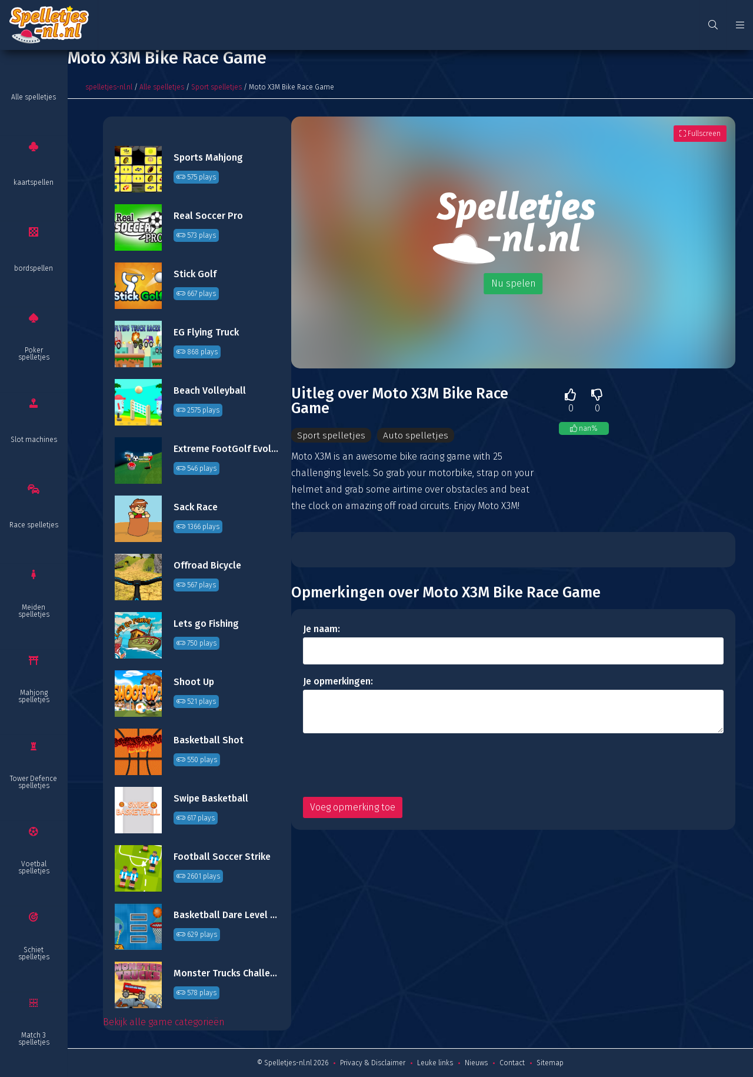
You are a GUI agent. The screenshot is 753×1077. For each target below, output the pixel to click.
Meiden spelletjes (33, 611)
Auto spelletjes (415, 435)
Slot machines (34, 440)
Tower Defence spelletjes (33, 782)
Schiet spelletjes (33, 953)
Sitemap (550, 1063)
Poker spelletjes (33, 353)
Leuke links (435, 1063)
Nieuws (476, 1063)
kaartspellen (34, 182)
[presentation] (392, 765)
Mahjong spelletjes (33, 696)
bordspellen (33, 268)
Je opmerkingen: (338, 681)
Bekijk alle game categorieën (164, 1022)
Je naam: (321, 628)
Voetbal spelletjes (33, 867)
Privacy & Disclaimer (372, 1063)
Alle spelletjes (33, 97)
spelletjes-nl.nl (108, 87)
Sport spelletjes (216, 87)
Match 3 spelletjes (33, 1038)
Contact (512, 1063)
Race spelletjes (33, 525)
